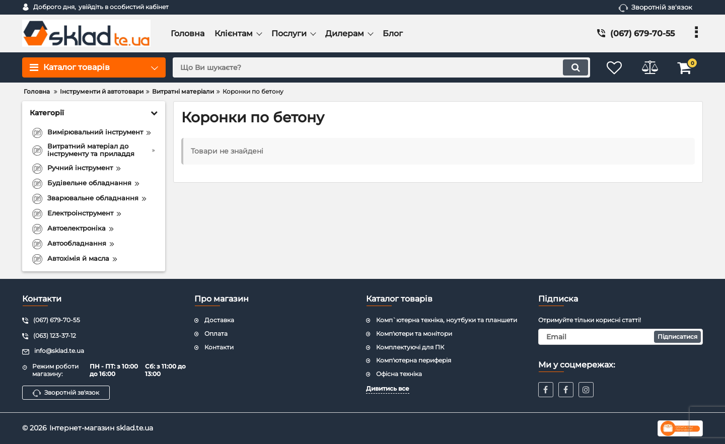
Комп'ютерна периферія (413, 360)
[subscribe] (620, 337)
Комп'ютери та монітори (414, 333)
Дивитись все (387, 388)
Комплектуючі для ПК (410, 347)
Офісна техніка (399, 374)
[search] (381, 67)
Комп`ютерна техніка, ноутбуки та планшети (446, 320)
